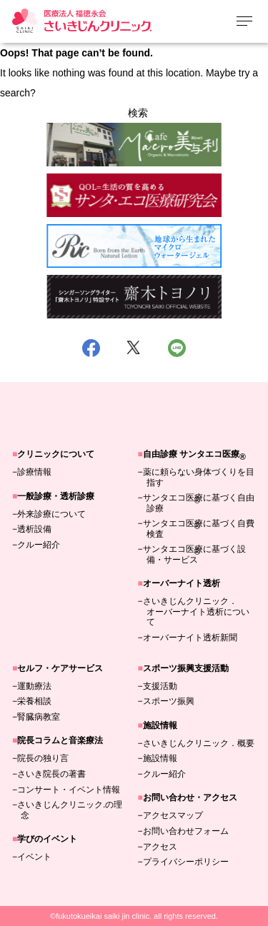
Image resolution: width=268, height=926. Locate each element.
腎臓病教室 (38, 717)
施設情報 (160, 758)
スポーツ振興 (168, 701)
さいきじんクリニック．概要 (198, 743)
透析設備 (34, 529)
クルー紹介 (38, 545)
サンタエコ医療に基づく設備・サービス (194, 554)
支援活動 (160, 686)
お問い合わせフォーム (186, 831)
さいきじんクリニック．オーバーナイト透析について (196, 611)
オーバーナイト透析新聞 (190, 638)
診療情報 (34, 472)
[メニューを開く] (244, 21)
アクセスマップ (173, 815)
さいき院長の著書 (51, 774)
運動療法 (34, 686)
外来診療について (51, 514)
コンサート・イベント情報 (68, 790)
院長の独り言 (43, 758)
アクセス (160, 847)
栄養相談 (34, 701)
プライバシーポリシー (186, 862)
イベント (34, 857)
